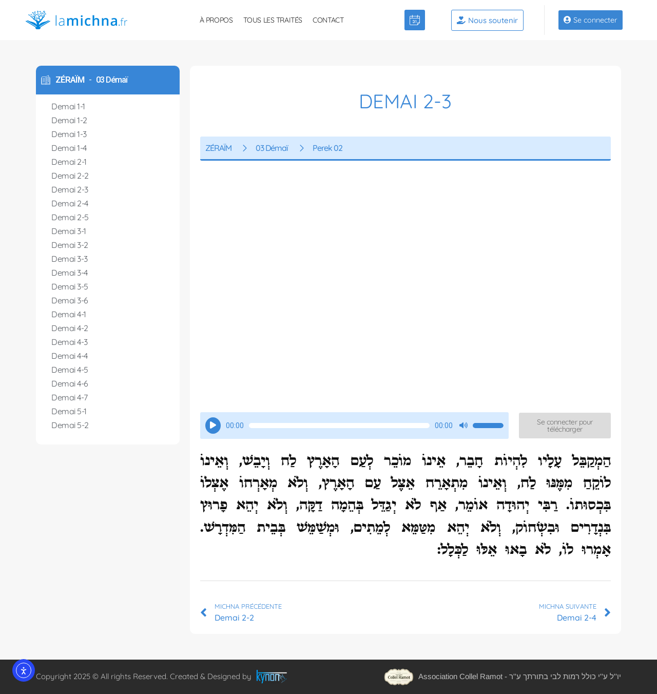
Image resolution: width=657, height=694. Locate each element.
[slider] (339, 425)
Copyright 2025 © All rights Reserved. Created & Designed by (145, 676)
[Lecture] (213, 425)
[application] (354, 425)
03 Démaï (111, 80)
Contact (328, 20)
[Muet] (463, 425)
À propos (216, 20)
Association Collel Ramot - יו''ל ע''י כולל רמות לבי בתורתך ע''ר (502, 676)
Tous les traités (273, 20)
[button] (565, 425)
